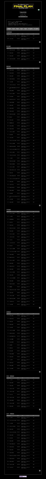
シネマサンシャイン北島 (12, 391)
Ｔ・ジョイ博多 (11, 417)
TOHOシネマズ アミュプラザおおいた (13, 455)
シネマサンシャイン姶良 (12, 464)
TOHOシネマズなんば (12, 318)
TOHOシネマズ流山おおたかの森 (13, 175)
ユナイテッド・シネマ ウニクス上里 (13, 140)
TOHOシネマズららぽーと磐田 (12, 298)
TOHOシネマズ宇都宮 (12, 190)
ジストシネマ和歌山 (11, 368)
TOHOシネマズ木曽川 (12, 254)
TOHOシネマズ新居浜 (12, 400)
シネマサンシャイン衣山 (12, 397)
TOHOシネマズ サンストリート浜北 (13, 289)
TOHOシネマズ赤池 (11, 263)
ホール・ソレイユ (11, 394)
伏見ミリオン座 (11, 245)
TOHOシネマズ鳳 (11, 321)
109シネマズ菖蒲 (11, 134)
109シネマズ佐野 (11, 193)
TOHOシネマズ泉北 (11, 324)
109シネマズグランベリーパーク (12, 99)
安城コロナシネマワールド (12, 257)
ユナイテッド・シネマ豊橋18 (12, 248)
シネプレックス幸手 (11, 137)
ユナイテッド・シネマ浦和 (12, 131)
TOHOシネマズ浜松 (11, 292)
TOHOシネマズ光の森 (12, 452)
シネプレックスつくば (12, 184)
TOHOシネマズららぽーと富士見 (13, 146)
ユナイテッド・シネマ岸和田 (12, 330)
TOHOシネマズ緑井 (11, 385)
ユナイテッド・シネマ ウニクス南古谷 (13, 149)
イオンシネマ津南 (11, 304)
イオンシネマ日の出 (11, 96)
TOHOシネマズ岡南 (11, 382)
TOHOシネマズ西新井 (12, 90)
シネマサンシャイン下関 (12, 388)
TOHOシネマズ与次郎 (12, 461)
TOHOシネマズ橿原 (11, 365)
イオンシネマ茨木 (11, 327)
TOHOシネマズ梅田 (11, 315)
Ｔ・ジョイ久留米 (11, 423)
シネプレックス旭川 (11, 38)
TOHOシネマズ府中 (11, 105)
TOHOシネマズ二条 (11, 362)
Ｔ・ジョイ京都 (11, 359)
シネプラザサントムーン (12, 301)
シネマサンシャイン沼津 (12, 295)
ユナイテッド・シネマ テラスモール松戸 (13, 178)
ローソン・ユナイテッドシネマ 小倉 (13, 420)
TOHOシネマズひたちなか (12, 187)
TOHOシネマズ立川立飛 (12, 102)
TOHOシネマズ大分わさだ (12, 458)
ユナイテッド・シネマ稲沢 (12, 260)
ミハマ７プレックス (11, 467)
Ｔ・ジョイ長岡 (11, 216)
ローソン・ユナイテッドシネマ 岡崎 (13, 251)
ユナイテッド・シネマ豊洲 (12, 93)
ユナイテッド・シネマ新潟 (12, 213)
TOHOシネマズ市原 (11, 181)
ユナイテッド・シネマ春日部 (12, 143)
